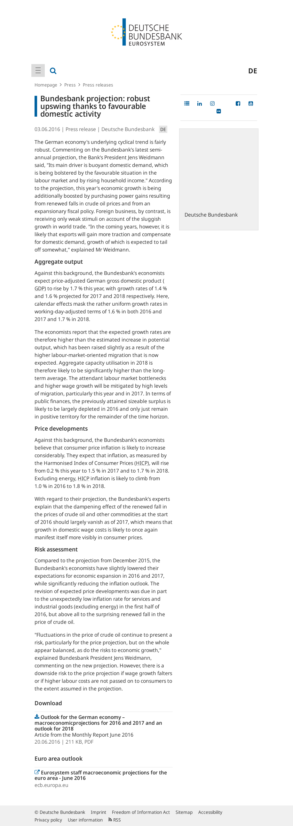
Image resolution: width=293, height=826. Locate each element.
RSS (114, 820)
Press (70, 85)
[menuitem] (38, 70)
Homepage (46, 85)
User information (85, 820)
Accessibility (210, 812)
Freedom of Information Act (141, 812)
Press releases (98, 85)
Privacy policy (48, 820)
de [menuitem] (252, 70)
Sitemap (184, 812)
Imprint (98, 812)
